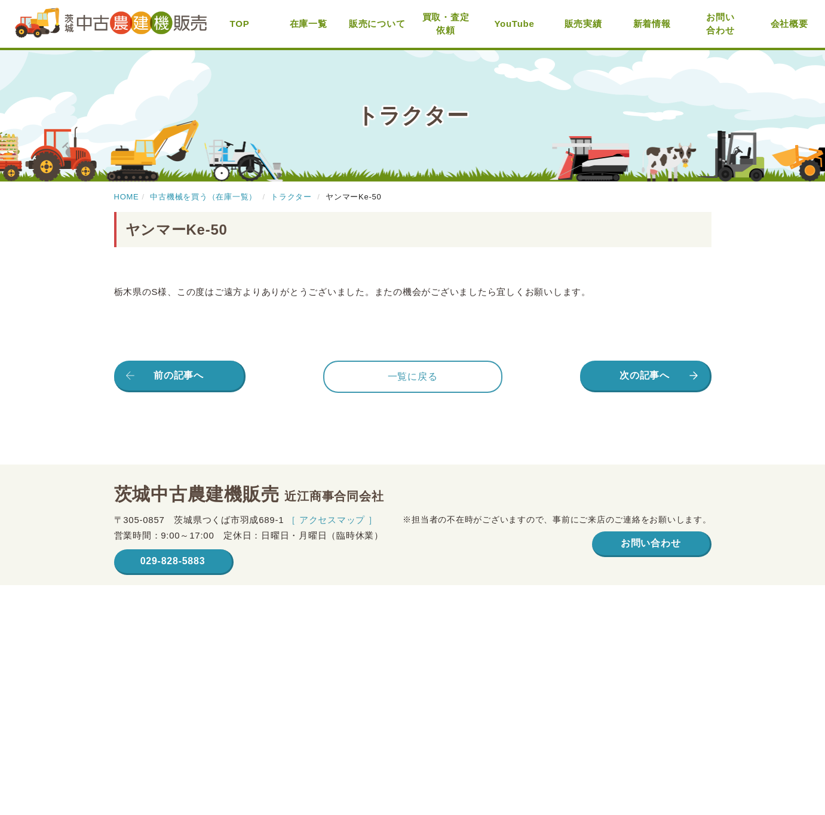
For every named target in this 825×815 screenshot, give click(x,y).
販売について (377, 24)
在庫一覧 (308, 24)
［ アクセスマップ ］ (332, 520)
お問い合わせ (720, 24)
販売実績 (583, 24)
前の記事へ (179, 375)
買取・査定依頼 (446, 24)
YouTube (514, 24)
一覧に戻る (413, 376)
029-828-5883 (173, 561)
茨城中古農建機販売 (111, 24)
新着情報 (652, 24)
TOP (240, 24)
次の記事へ (644, 375)
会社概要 (789, 24)
